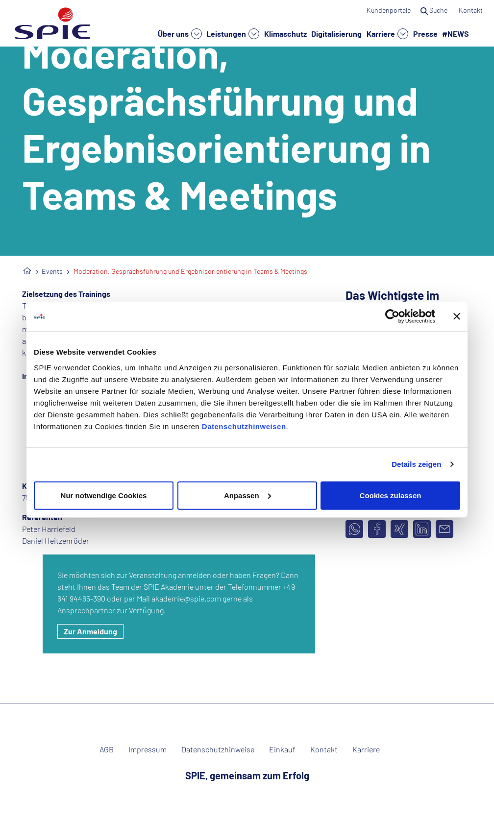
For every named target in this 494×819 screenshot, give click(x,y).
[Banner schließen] (456, 316)
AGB (106, 749)
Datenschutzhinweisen (244, 426)
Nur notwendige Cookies (104, 495)
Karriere (387, 33)
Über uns (180, 33)
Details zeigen (416, 464)
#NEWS (455, 33)
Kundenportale (389, 10)
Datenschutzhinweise (217, 749)
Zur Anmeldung (90, 631)
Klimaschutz (285, 33)
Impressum (147, 749)
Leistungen (232, 33)
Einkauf (282, 749)
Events (52, 271)
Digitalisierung (336, 33)
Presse (425, 33)
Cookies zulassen (390, 495)
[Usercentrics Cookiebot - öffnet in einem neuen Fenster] (392, 316)
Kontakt (471, 10)
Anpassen (247, 495)
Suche (434, 10)
